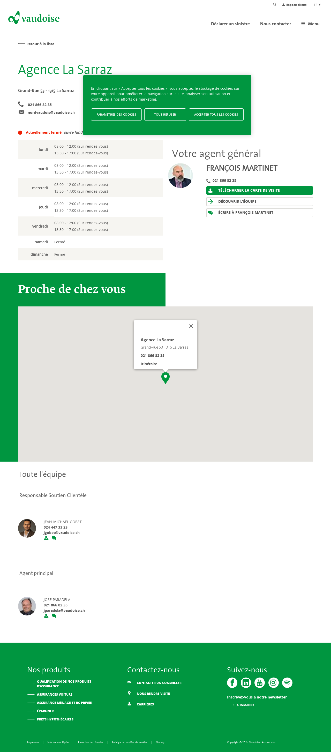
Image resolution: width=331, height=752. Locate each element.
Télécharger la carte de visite (244, 190)
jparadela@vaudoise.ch (64, 610)
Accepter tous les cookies (216, 114)
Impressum (33, 742)
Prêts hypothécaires (55, 719)
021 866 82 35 (40, 104)
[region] (167, 105)
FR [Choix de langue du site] (317, 5)
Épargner (45, 711)
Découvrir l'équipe (232, 201)
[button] (165, 378)
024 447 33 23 (55, 527)
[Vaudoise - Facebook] (232, 683)
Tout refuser (165, 114)
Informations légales (58, 742)
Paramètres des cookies (116, 114)
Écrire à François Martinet (240, 212)
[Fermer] (191, 326)
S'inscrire (245, 705)
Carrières (140, 703)
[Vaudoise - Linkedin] (246, 683)
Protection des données (91, 742)
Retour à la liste (40, 43)
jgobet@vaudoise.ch (62, 532)
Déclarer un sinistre (230, 23)
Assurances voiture (54, 694)
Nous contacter (275, 23)
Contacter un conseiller (154, 682)
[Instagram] (273, 683)
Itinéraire (149, 363)
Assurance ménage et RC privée (64, 703)
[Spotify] (287, 683)
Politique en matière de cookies (130, 742)
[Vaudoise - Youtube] (259, 683)
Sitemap (160, 742)
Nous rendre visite (148, 693)
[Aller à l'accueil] (33, 18)
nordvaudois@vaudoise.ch (51, 112)
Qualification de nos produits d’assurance (64, 683)
